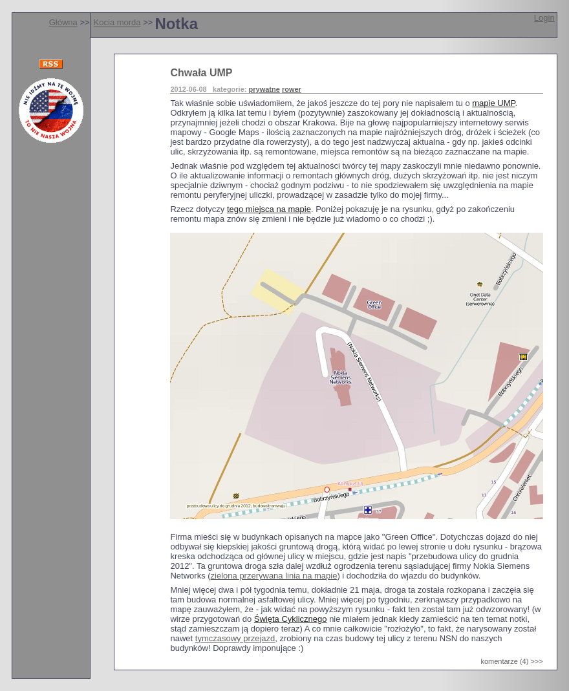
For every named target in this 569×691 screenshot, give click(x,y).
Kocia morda (117, 22)
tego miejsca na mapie (269, 209)
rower (291, 89)
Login (544, 18)
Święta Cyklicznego (290, 619)
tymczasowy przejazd (235, 638)
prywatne (264, 89)
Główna (63, 22)
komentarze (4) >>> (511, 661)
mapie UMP (493, 103)
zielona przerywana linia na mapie (274, 575)
